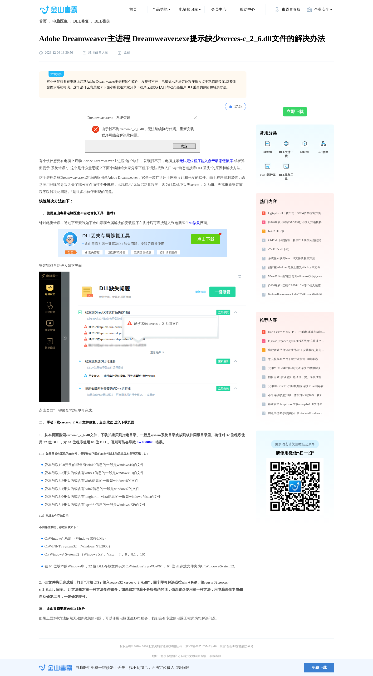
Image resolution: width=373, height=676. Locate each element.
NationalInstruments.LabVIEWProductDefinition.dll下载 (297, 294)
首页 (133, 9)
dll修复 (194, 223)
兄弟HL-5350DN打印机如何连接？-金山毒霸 (296, 386)
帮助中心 (247, 9)
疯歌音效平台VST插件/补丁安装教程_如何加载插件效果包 (297, 350)
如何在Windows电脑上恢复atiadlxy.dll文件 (294, 267)
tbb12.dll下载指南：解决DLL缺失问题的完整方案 (297, 240)
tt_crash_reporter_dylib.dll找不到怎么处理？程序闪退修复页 (297, 341)
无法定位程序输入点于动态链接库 (206, 161)
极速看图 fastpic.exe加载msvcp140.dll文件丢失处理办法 (297, 404)
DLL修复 (81, 21)
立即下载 (295, 111)
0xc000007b (145, 442)
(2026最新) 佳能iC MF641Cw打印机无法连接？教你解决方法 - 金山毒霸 (297, 285)
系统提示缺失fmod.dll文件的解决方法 (291, 258)
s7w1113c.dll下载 (278, 249)
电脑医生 (60, 21)
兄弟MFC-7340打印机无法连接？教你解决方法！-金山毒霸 (297, 368)
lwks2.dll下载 (276, 231)
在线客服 (215, 656)
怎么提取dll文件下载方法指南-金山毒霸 (293, 359)
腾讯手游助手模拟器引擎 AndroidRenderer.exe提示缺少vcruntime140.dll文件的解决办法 (297, 413)
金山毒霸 (55, 667)
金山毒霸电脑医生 (60, 608)
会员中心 (218, 9)
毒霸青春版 (287, 9)
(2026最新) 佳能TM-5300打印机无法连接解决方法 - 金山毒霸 (297, 222)
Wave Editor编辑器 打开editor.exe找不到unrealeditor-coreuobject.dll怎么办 (297, 276)
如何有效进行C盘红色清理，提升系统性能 (294, 377)
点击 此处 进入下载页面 (116, 422)
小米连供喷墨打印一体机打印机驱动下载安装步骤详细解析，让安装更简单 (297, 395)
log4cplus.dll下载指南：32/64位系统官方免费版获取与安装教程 (297, 213)
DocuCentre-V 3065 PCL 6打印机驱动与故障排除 (297, 332)
